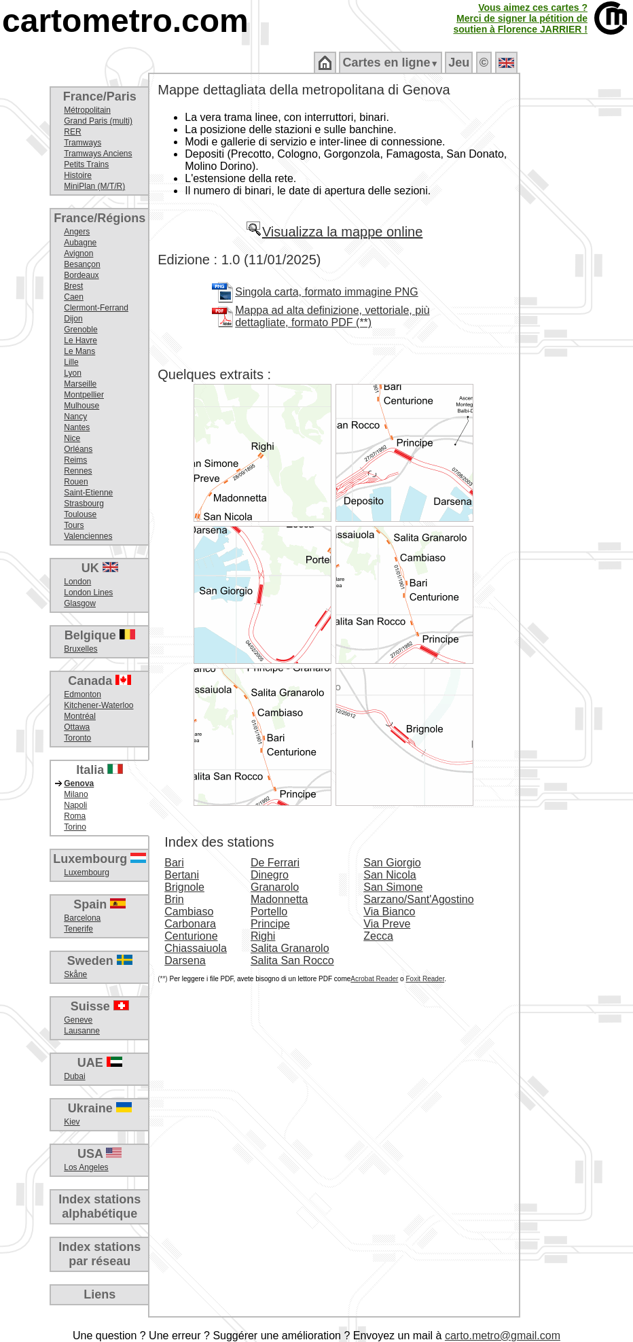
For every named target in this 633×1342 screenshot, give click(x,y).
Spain (99, 904)
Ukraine (100, 1108)
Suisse (100, 1006)
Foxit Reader (424, 979)
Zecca (378, 936)
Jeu (458, 62)
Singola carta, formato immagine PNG (326, 292)
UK (100, 568)
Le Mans (79, 351)
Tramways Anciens (98, 153)
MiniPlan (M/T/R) (94, 186)
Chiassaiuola (195, 948)
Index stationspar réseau (99, 1254)
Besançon (82, 264)
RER (72, 132)
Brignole (184, 887)
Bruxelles (80, 649)
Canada (99, 681)
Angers (77, 231)
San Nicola (389, 875)
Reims (75, 460)
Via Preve (386, 924)
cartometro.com (125, 21)
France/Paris (100, 96)
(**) (162, 979)
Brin (173, 899)
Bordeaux (81, 275)
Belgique (100, 635)
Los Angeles (86, 1167)
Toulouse (80, 514)
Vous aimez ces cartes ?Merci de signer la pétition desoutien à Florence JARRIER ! (520, 18)
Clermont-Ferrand (96, 308)
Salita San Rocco (292, 960)
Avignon (78, 253)
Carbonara (190, 924)
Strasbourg (84, 503)
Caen (74, 297)
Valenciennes (88, 536)
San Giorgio (392, 862)
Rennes (78, 471)
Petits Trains (86, 164)
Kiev (71, 1122)
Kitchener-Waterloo (98, 705)
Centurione (190, 936)
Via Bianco (389, 911)
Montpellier (84, 395)
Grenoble (80, 329)
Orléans (78, 449)
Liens (99, 1294)
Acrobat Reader (374, 979)
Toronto (77, 738)
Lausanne (82, 1031)
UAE (99, 1063)
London (77, 581)
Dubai (74, 1076)
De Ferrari (275, 862)
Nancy (75, 416)
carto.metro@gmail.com (502, 1335)
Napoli (75, 805)
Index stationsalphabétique (99, 1206)
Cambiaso (188, 911)
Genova (79, 783)
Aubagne (80, 242)
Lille (71, 362)
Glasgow (80, 603)
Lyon (73, 373)
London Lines (88, 592)
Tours (74, 525)
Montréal (80, 716)
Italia (99, 770)
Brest (73, 286)
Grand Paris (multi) (98, 121)
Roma (75, 816)
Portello (269, 911)
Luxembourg (99, 859)
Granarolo (275, 887)
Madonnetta (279, 899)
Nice (72, 438)
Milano (76, 794)
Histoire (78, 175)
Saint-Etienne (88, 492)
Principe (270, 924)
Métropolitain (87, 110)
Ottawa (77, 727)
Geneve (78, 1020)
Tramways (82, 142)
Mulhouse (81, 405)
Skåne (75, 974)
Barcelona (82, 918)
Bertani (181, 875)
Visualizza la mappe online (334, 231)
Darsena (184, 960)
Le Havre (80, 340)
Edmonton (82, 694)
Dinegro (270, 875)
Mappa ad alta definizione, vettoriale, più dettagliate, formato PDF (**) (332, 316)
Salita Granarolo (290, 948)
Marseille (80, 384)
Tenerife (78, 929)
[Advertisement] (576, 292)
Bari (173, 862)
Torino (75, 827)
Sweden (99, 961)
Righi (263, 936)
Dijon (73, 318)
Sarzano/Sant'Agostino (418, 899)
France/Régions (99, 218)
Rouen (76, 482)
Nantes (77, 427)
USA (99, 1154)
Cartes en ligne (390, 62)
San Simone (392, 887)
